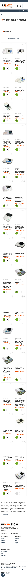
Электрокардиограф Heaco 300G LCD (20, 89)
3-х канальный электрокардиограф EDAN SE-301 (20, 228)
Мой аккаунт (21, 10)
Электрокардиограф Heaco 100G (8, 115)
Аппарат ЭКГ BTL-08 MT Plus (7, 458)
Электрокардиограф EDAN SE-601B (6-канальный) (8, 255)
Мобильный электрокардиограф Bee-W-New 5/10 (8, 314)
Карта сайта (3, 555)
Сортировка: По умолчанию (13, 38)
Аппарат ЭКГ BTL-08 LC (20, 458)
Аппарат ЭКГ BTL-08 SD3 (20, 369)
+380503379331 (4, 1)
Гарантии (17, 540)
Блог (2, 553)
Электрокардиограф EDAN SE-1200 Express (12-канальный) (20, 342)
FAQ (15, 545)
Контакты (3, 540)
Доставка (17, 538)
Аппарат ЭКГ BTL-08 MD (7, 431)
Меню (3, 10)
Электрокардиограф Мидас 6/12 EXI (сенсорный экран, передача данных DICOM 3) (20, 403)
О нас (2, 538)
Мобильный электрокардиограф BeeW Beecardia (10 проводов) (20, 199)
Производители (4, 551)
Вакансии (3, 542)
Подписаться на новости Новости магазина (8, 564)
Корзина (25, 6)
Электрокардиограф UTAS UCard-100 (8, 61)
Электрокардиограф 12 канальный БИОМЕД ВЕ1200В (20, 485)
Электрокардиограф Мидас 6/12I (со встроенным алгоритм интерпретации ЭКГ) (8, 372)
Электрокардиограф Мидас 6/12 (20, 281)
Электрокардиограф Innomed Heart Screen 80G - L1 (8, 402)
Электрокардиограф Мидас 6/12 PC (20, 115)
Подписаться (24, 569)
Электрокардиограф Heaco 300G (8, 170)
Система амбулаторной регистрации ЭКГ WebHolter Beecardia (7, 486)
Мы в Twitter (14, 533)
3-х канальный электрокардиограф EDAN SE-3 (20, 142)
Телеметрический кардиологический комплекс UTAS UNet (20, 62)
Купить (4, 68)
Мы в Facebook (5, 533)
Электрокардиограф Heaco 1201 (8, 340)
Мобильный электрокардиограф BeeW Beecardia (20, 171)
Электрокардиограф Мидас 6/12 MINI (8, 198)
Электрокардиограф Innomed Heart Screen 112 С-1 (20, 432)
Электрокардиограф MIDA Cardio (20, 313)
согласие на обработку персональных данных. (13, 567)
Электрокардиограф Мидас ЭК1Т (8, 89)
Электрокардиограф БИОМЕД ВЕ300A (8, 227)
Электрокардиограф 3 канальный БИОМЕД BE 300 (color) (8, 143)
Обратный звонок (14, 1)
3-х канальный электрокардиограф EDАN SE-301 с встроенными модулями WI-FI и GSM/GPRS (8, 284)
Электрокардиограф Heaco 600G (20, 254)
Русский (25, 10)
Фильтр (14, 24)
